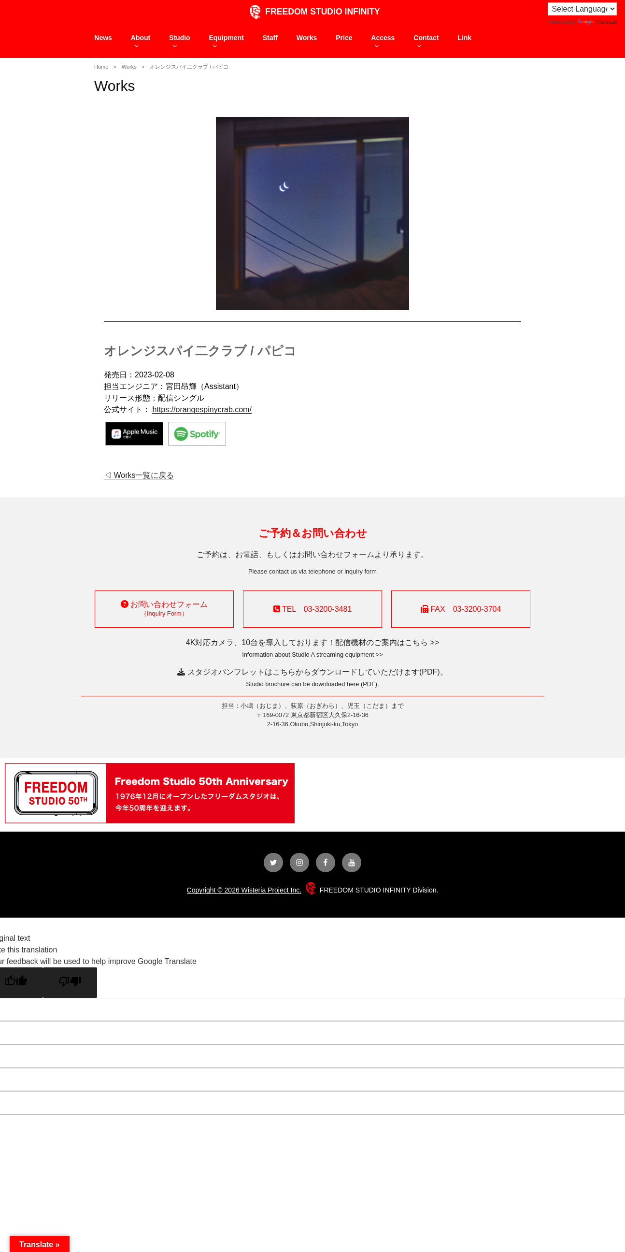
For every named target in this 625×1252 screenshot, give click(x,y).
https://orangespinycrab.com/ (201, 409)
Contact (426, 41)
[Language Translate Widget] (582, 8)
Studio (179, 41)
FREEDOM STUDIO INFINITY (312, 11)
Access (383, 41)
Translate (597, 22)
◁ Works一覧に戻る (139, 475)
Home (101, 67)
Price (344, 38)
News (103, 38)
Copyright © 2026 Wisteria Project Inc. (244, 890)
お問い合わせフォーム (164, 608)
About (140, 41)
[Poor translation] (70, 982)
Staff (270, 38)
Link (464, 38)
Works (307, 38)
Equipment (226, 41)
